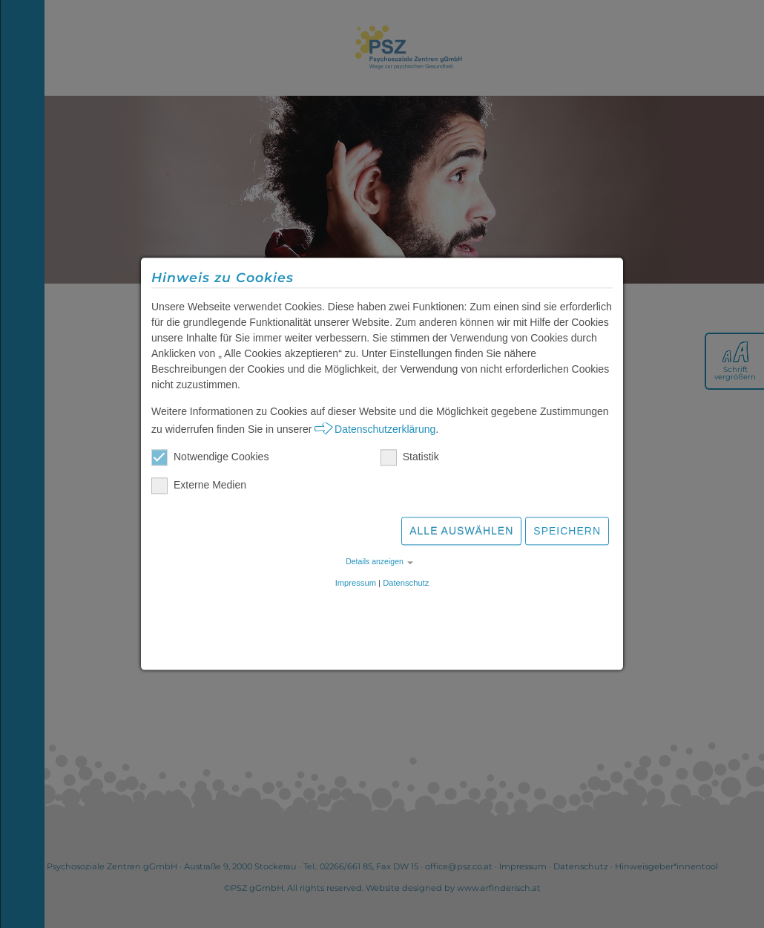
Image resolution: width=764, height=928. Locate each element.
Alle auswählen (461, 533)
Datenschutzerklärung (385, 431)
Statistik (410, 459)
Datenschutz (406, 585)
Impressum (355, 585)
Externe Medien (198, 487)
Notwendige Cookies (210, 459)
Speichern (567, 533)
